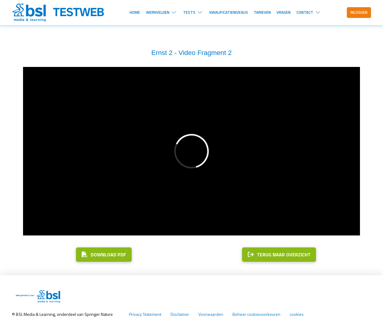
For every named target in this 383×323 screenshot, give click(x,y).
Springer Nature (99, 314)
